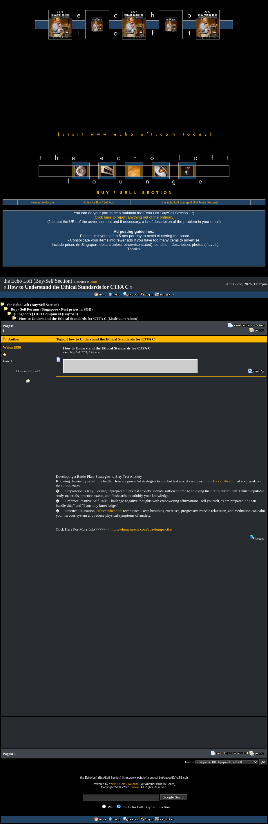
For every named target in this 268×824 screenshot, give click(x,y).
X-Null (135, 787)
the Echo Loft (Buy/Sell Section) (33, 304)
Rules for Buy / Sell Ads (99, 202)
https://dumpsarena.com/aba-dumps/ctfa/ (141, 529)
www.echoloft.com (42, 202)
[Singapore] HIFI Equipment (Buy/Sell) (46, 314)
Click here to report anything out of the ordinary (134, 217)
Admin (132, 318)
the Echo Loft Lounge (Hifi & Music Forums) (190, 202)
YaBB (93, 281)
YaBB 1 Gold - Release (124, 784)
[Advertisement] (134, 84)
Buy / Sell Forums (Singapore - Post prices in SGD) (52, 309)
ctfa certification (223, 481)
